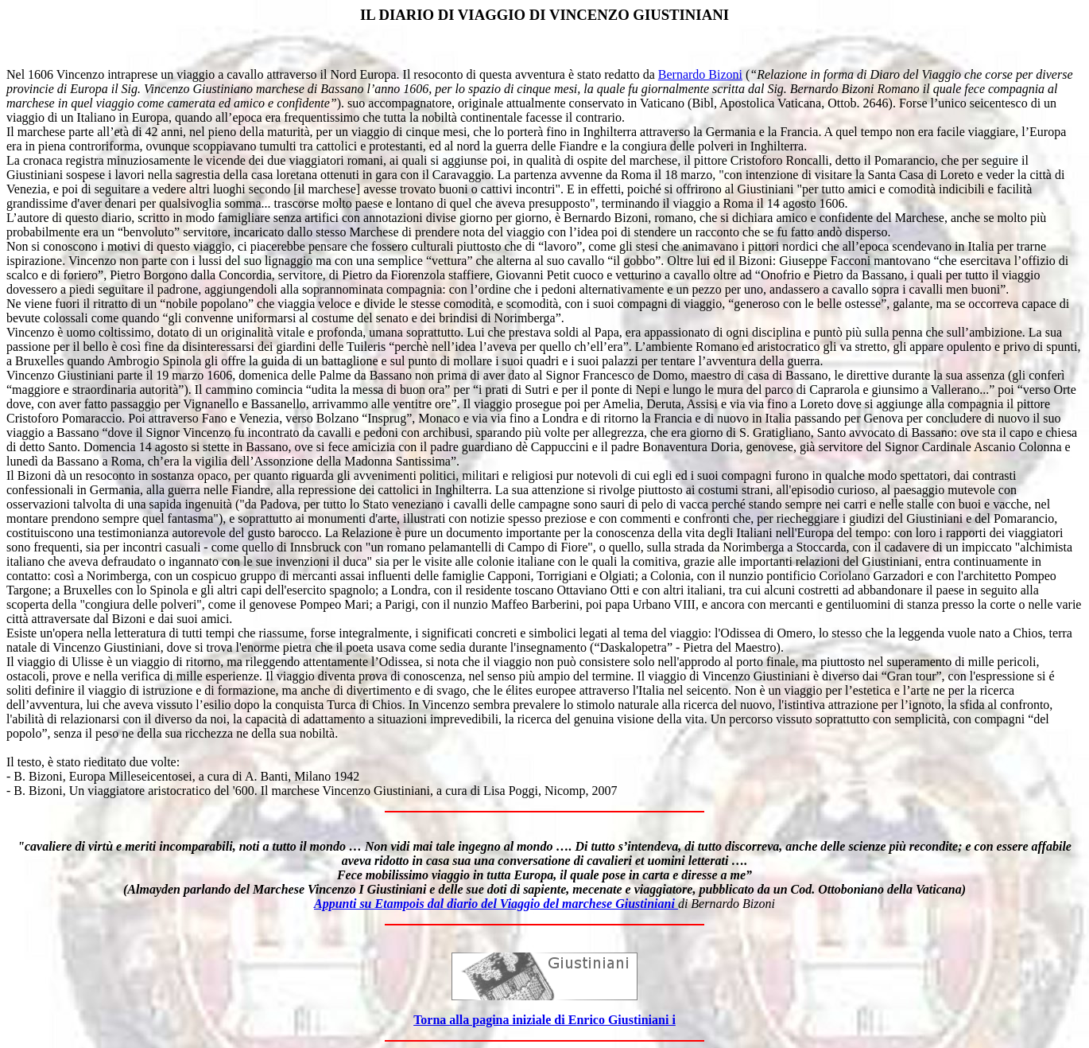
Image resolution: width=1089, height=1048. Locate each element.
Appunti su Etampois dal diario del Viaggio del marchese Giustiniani (496, 903)
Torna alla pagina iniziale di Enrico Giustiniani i (544, 1020)
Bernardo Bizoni (700, 74)
